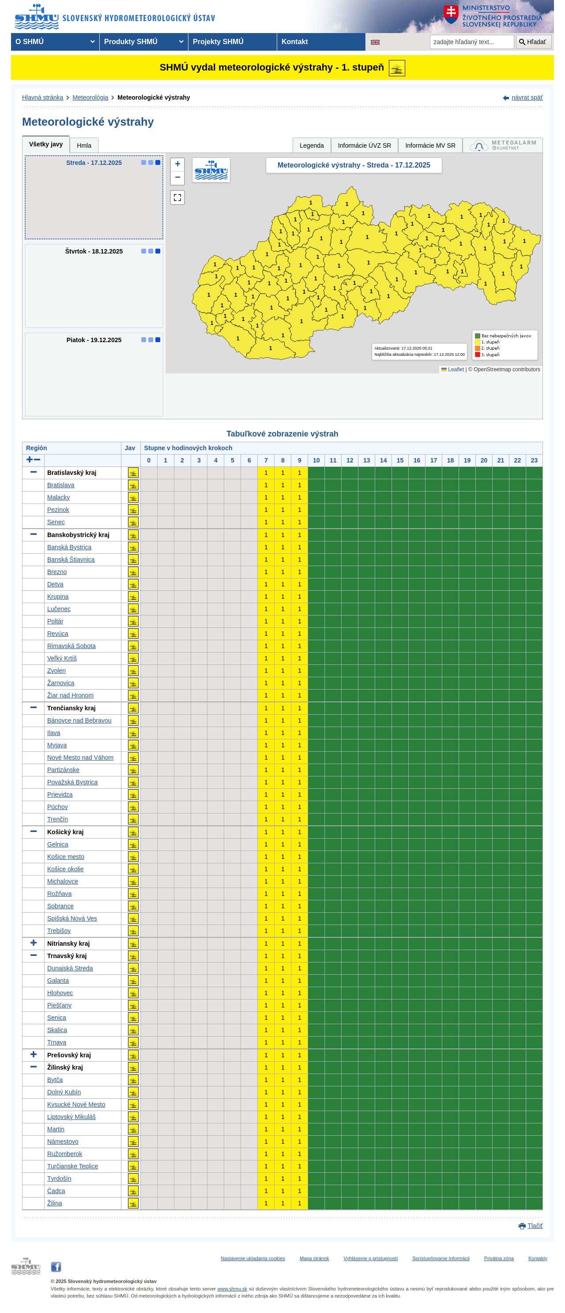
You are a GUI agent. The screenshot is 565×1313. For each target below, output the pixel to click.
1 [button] (212, 323)
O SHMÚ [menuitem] (29, 41)
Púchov (57, 806)
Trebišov (59, 930)
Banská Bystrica (69, 547)
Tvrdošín (59, 1178)
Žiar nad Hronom (70, 695)
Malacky (58, 497)
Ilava (53, 732)
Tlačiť (535, 1225)
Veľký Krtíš (62, 658)
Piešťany (59, 1005)
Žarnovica (60, 682)
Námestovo (63, 1141)
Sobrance (60, 906)
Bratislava (60, 485)
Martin (55, 1129)
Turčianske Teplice (72, 1166)
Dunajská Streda (70, 968)
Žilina (54, 1203)
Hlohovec (60, 992)
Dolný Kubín (64, 1092)
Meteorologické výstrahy (153, 97)
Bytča (55, 1079)
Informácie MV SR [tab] (430, 145)
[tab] (503, 145)
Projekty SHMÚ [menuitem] (218, 41)
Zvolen (56, 670)
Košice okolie (65, 869)
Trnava (56, 1042)
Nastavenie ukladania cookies (253, 1258)
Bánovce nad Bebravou (79, 720)
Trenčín (57, 819)
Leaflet (452, 369)
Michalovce (62, 881)
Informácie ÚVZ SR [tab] (365, 145)
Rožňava (59, 893)
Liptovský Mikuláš (71, 1116)
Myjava (57, 745)
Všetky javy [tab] (46, 144)
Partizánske (63, 769)
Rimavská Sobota (71, 645)
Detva (55, 584)
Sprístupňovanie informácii (441, 1258)
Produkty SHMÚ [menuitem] (131, 41)
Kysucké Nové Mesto (76, 1104)
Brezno (57, 571)
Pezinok (58, 509)
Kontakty (537, 1258)
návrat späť (527, 97)
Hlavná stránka (42, 97)
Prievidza (60, 794)
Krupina (57, 596)
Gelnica (57, 844)
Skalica (57, 1029)
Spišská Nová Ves (72, 918)
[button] (177, 165)
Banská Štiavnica (70, 559)
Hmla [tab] (84, 145)
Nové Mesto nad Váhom (80, 757)
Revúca (57, 633)
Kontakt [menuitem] (295, 41)
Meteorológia (90, 97)
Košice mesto (65, 856)
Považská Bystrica (72, 782)
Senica (56, 1017)
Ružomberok (64, 1153)
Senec (56, 522)
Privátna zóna (499, 1258)
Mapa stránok (314, 1258)
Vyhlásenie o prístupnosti (371, 1258)
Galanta (58, 980)
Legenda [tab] (312, 145)
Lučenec (59, 608)
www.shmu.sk (232, 1288)
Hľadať (536, 41)
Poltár (55, 621)
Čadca (56, 1190)
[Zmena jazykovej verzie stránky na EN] (375, 42)
